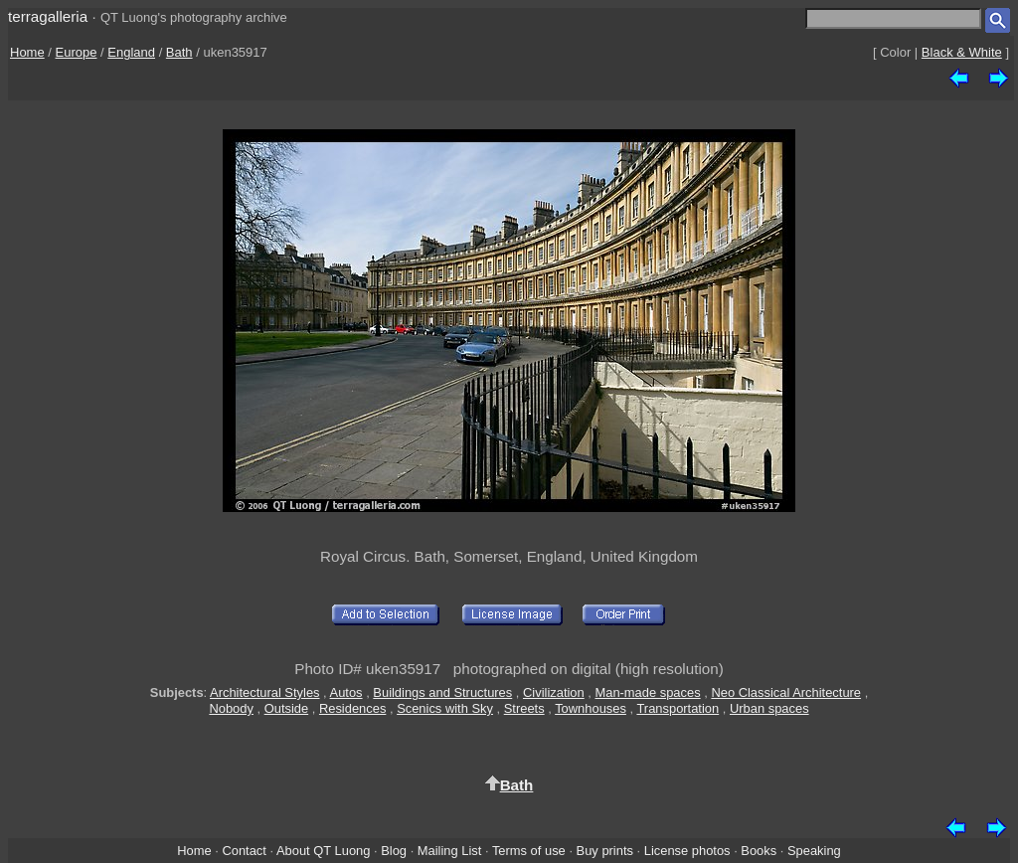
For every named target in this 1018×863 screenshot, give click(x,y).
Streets (524, 708)
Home (27, 52)
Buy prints (605, 850)
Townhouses (590, 708)
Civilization (554, 692)
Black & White (962, 52)
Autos (346, 692)
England (131, 52)
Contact (243, 850)
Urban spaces (769, 708)
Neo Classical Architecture (786, 692)
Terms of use (529, 850)
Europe (76, 52)
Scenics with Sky (445, 708)
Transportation (677, 708)
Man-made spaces (647, 692)
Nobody (231, 708)
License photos (687, 850)
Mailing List (450, 850)
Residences (352, 708)
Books (758, 850)
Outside (286, 708)
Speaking (814, 850)
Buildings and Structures (442, 692)
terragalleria (47, 16)
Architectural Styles (264, 692)
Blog (394, 850)
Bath (179, 52)
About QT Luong (323, 850)
